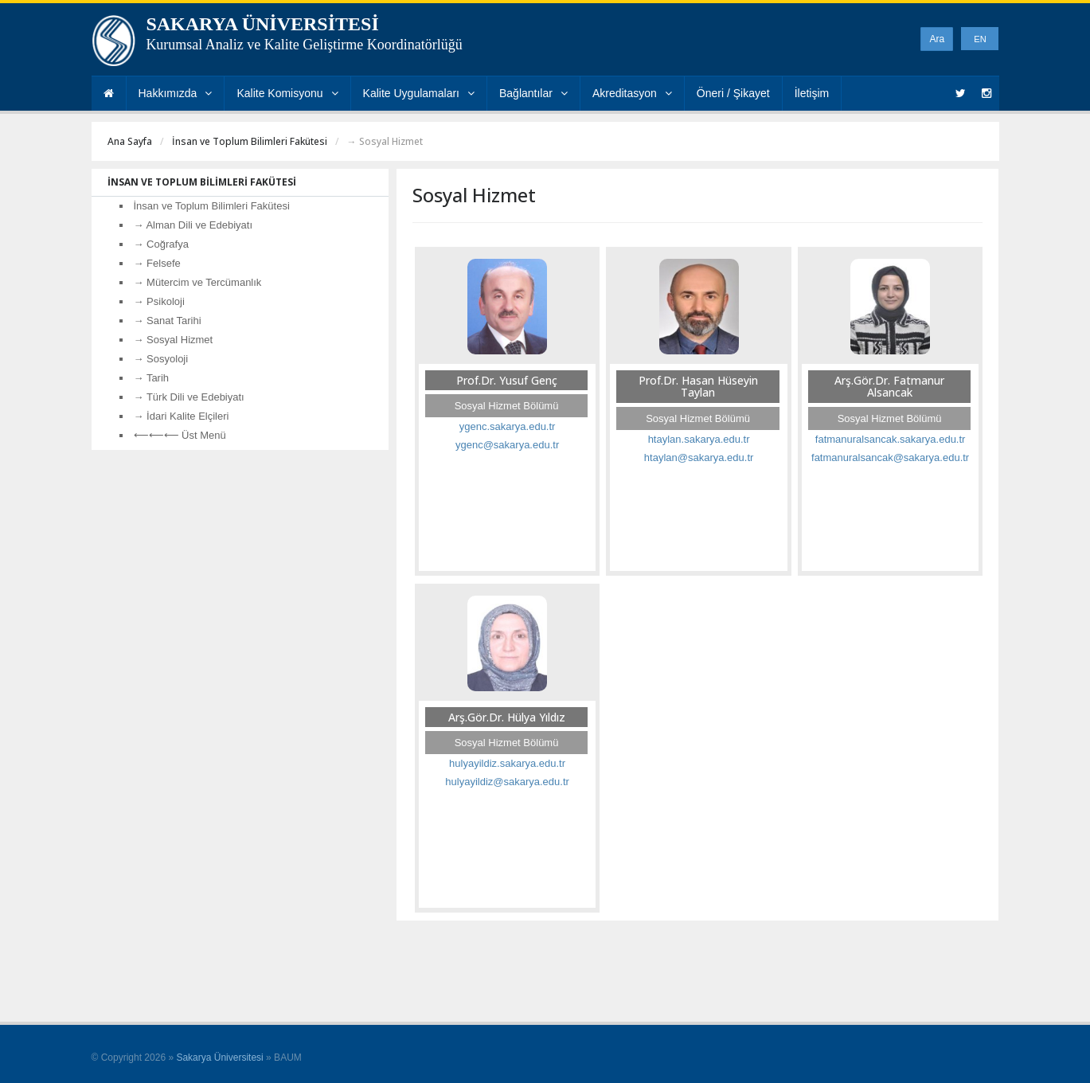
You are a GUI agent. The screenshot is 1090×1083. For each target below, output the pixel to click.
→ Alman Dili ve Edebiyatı (193, 225)
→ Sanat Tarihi (167, 320)
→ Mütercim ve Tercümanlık (198, 282)
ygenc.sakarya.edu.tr (507, 426)
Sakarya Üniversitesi (219, 1057)
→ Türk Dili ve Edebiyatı (189, 397)
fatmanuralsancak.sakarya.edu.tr (890, 439)
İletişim (812, 93)
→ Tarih (152, 378)
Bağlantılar (533, 93)
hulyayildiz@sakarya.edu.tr (507, 782)
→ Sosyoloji (161, 359)
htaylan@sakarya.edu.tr (699, 457)
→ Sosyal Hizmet (173, 340)
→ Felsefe (157, 263)
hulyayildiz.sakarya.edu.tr (507, 763)
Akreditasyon (632, 93)
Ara (936, 39)
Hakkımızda (176, 93)
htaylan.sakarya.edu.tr (699, 439)
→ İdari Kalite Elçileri (181, 416)
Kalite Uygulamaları (419, 93)
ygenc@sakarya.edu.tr (507, 445)
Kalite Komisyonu (287, 93)
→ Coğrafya (161, 244)
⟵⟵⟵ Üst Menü (180, 435)
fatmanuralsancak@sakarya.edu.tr (890, 457)
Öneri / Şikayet (733, 93)
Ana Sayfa (129, 141)
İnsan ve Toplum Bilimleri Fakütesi (249, 141)
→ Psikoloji (159, 301)
